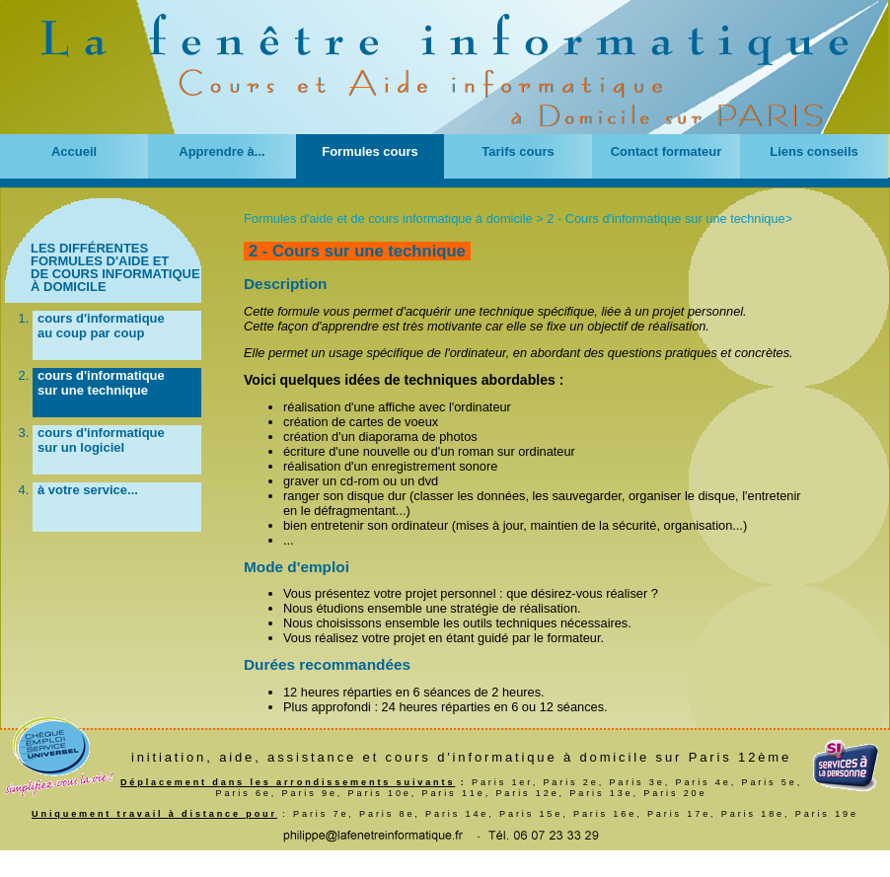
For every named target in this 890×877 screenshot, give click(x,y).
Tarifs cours (518, 151)
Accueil (74, 151)
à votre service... (87, 489)
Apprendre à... (221, 151)
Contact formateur (666, 151)
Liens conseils (814, 151)
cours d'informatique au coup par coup (101, 325)
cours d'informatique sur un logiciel (101, 440)
